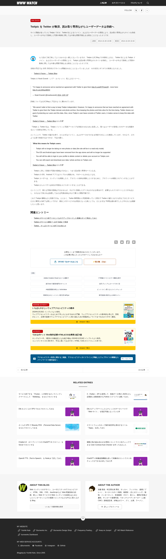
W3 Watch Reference (123, 530)
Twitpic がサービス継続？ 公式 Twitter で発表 (51, 222)
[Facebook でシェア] (128, 242)
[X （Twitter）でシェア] (116, 242)
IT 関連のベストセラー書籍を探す (109, 278)
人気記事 (103, 3)
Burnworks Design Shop (61, 530)
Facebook (37, 546)
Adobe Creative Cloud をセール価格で (56, 278)
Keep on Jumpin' (104, 530)
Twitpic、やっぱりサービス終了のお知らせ (50, 226)
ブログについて (136, 3)
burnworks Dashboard (28, 534)
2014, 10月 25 (62, 95)
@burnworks (24, 546)
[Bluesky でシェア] (122, 242)
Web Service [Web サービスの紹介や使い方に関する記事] (35, 20)
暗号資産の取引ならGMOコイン (109, 295)
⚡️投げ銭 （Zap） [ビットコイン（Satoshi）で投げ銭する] (100, 262)
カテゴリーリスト (118, 3)
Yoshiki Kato (24, 530)
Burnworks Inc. (40, 530)
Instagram (50, 546)
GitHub (61, 546)
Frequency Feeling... (83, 530)
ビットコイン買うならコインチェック (109, 289)
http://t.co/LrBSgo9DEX (41, 90)
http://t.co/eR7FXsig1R (100, 87)
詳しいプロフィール (110, 506)
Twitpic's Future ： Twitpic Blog (45, 73)
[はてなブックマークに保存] (134, 242)
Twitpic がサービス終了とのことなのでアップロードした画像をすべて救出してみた (65, 218)
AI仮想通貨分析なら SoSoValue (56, 289)
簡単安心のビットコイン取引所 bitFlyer (56, 295)
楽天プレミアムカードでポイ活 (109, 284)
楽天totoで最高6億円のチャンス (56, 284)
